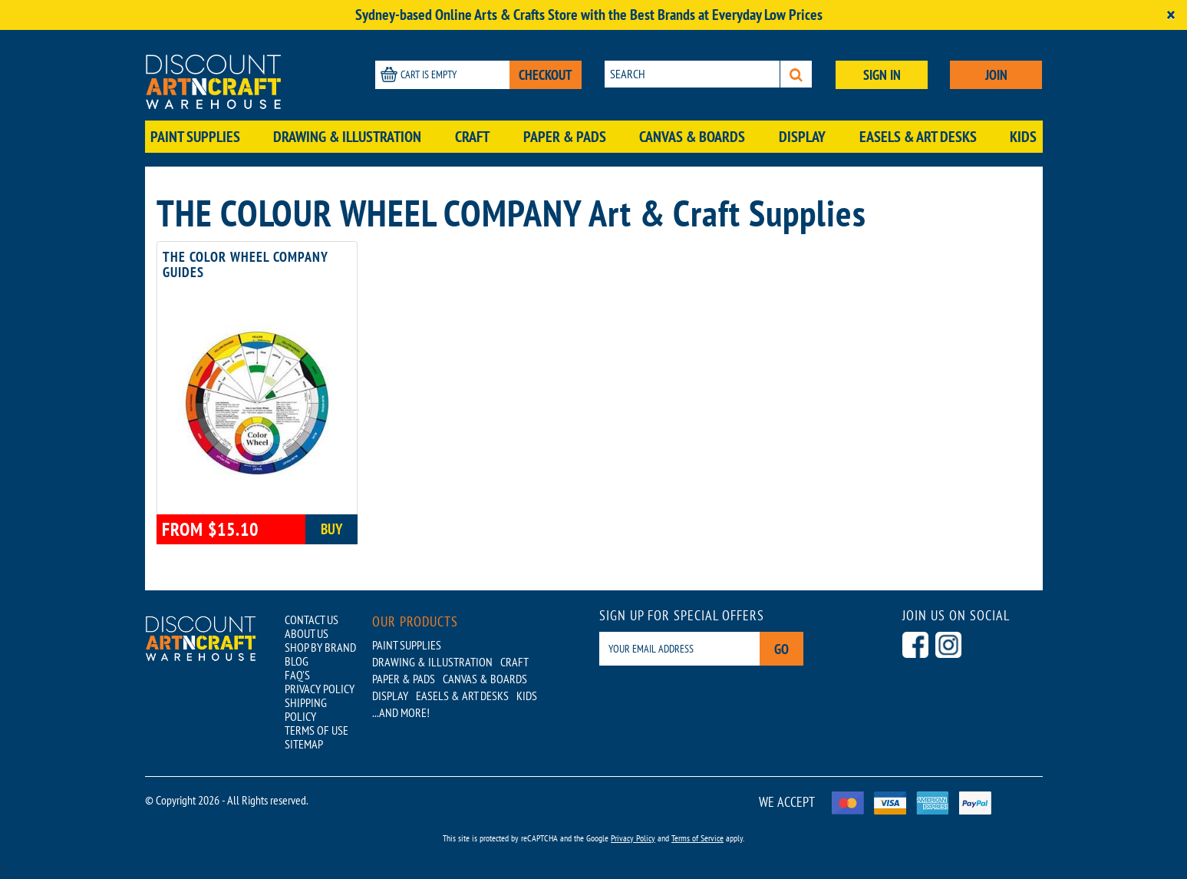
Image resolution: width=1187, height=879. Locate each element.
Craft (472, 137)
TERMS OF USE (316, 730)
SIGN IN (882, 75)
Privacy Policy (633, 838)
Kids (1023, 137)
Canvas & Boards (692, 137)
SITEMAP (304, 744)
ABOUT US (306, 633)
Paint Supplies (195, 137)
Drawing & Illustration (347, 137)
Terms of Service (697, 838)
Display (802, 137)
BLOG (296, 661)
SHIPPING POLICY (306, 709)
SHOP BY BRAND (320, 647)
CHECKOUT (545, 75)
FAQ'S (297, 674)
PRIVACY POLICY (319, 688)
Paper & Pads (564, 137)
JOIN (996, 75)
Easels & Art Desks (918, 137)
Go (781, 649)
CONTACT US (311, 619)
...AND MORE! (401, 712)
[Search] (796, 74)
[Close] (1170, 15)
